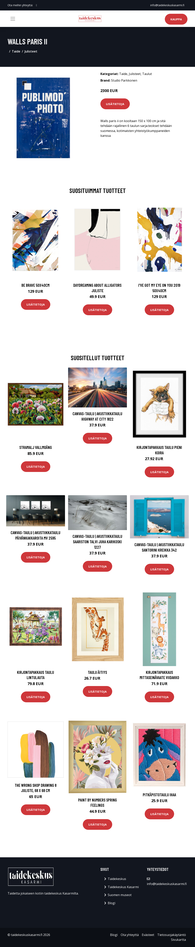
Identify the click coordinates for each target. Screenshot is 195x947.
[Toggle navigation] (13, 18)
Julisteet (31, 51)
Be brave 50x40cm (35, 285)
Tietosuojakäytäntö (171, 935)
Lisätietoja (115, 104)
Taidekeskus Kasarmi (123, 887)
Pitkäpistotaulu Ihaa (159, 794)
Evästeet (148, 935)
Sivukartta (178, 940)
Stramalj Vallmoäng (35, 447)
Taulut (147, 74)
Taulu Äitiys (97, 672)
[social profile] (36, 5)
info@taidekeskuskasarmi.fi (167, 5)
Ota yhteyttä (130, 935)
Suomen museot (120, 895)
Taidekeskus (117, 879)
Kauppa (176, 19)
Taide (16, 51)
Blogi (111, 903)
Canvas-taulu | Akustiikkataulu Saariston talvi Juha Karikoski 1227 (97, 541)
